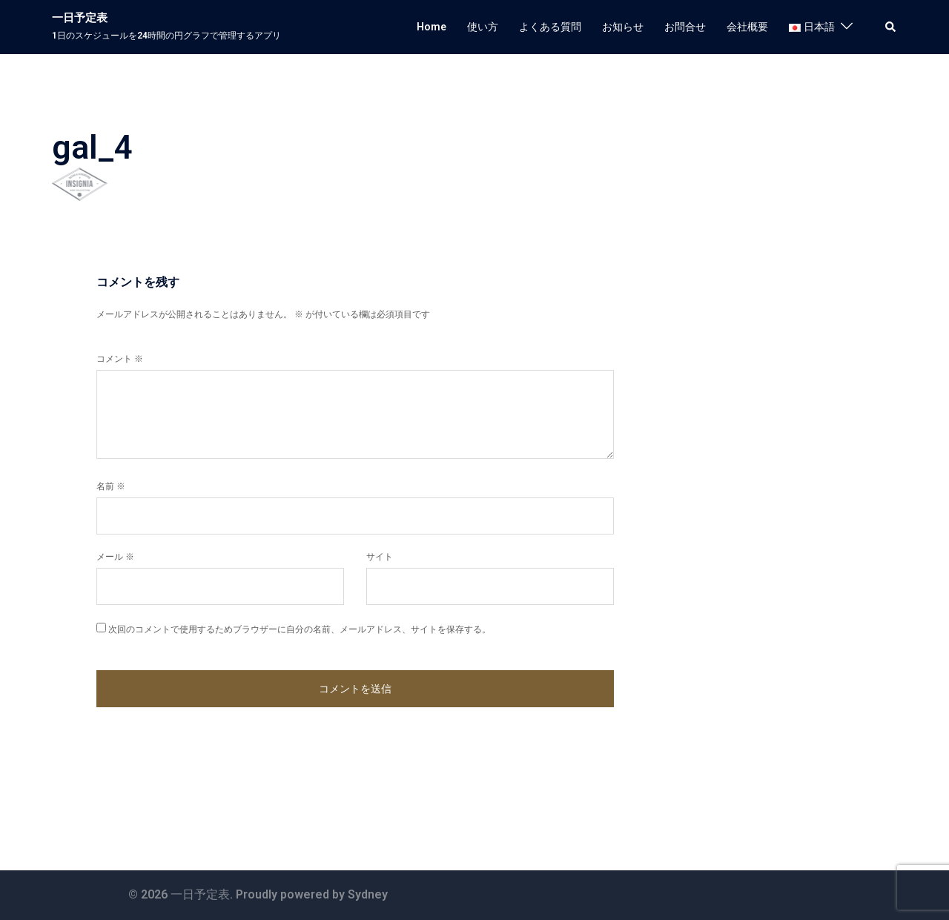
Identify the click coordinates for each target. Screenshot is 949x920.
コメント (119, 359)
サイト (379, 557)
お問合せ (685, 27)
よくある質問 (550, 27)
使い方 (482, 27)
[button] (891, 27)
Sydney (368, 894)
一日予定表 (80, 17)
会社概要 (747, 27)
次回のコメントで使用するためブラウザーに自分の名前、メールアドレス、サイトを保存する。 (299, 629)
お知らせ (623, 27)
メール (115, 557)
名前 (110, 486)
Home (431, 27)
